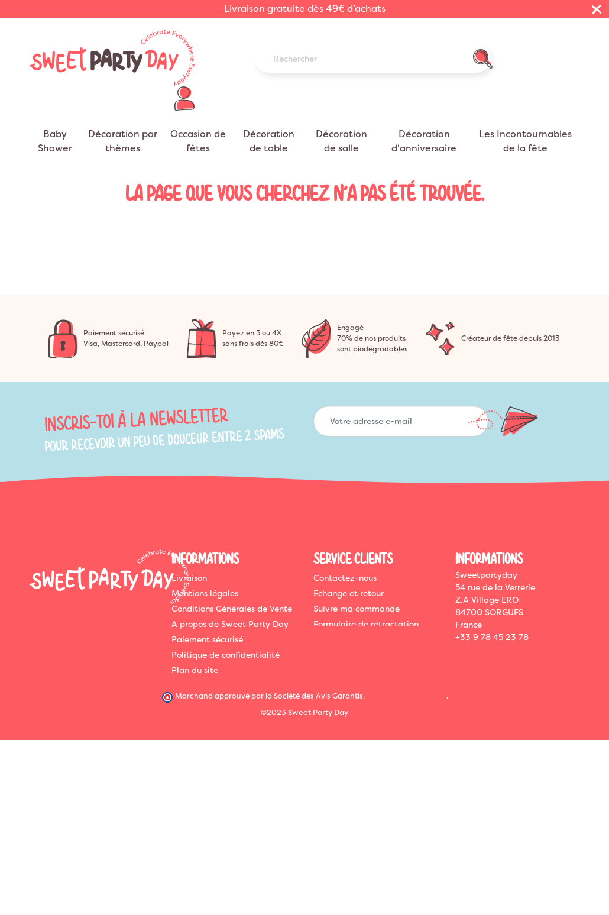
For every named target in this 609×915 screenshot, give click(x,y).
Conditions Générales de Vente (231, 608)
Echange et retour (348, 593)
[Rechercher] (372, 58)
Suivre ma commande (356, 608)
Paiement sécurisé (207, 639)
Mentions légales (204, 593)
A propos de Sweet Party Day (230, 624)
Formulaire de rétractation (366, 624)
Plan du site (194, 670)
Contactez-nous (345, 578)
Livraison (189, 578)
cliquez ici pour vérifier (406, 695)
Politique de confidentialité (225, 654)
